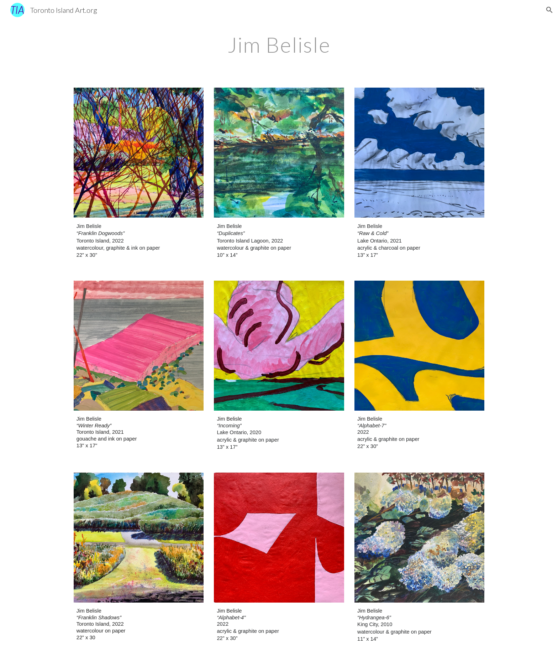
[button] (549, 10)
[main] (279, 44)
